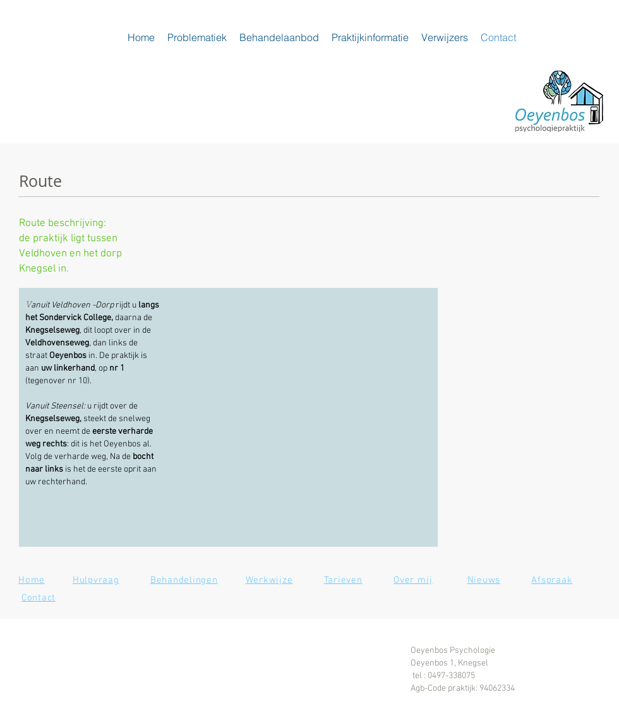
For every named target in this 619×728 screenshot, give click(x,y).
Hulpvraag (96, 580)
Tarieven (343, 580)
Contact (38, 598)
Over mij (413, 580)
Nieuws (484, 580)
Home (31, 580)
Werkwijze (269, 580)
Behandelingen (184, 580)
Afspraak (551, 580)
